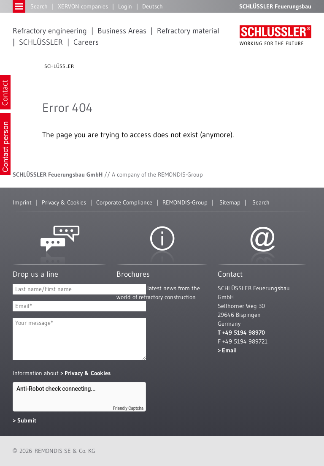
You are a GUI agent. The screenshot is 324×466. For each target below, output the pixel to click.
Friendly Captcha (128, 408)
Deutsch (152, 6)
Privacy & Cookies (64, 202)
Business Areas (121, 30)
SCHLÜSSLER (41, 42)
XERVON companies (83, 6)
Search (39, 6)
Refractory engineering (50, 30)
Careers (86, 42)
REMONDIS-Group (185, 202)
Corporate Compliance (124, 202)
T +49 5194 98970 (241, 332)
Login (125, 6)
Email (229, 350)
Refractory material (188, 30)
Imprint (22, 202)
